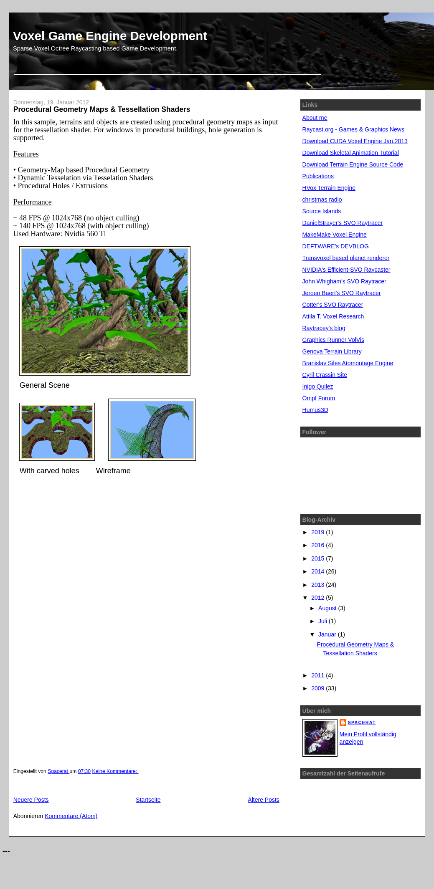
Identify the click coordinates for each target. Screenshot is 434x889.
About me (314, 117)
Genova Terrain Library (332, 351)
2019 (318, 532)
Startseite (148, 799)
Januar (328, 634)
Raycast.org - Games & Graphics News (353, 129)
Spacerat (362, 722)
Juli (323, 621)
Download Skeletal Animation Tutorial (350, 152)
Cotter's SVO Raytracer (332, 304)
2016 (318, 545)
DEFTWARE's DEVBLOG (335, 246)
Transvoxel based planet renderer (346, 258)
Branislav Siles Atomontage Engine (347, 363)
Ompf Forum (318, 398)
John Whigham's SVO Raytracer (344, 281)
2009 (318, 688)
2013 (318, 584)
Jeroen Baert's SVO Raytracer (341, 293)
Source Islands (321, 211)
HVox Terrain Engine (328, 187)
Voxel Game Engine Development (110, 36)
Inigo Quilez (317, 386)
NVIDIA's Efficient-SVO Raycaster (346, 269)
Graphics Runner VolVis (333, 339)
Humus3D (315, 410)
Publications (318, 176)
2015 (318, 558)
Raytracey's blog (323, 328)
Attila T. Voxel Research (333, 316)
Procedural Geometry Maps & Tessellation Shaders (101, 109)
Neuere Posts (31, 799)
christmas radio (322, 199)
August (328, 608)
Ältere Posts (263, 799)
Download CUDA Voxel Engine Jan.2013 (355, 141)
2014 (318, 571)
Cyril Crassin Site (324, 374)
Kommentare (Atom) (71, 816)
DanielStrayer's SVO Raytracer (342, 223)
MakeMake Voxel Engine (334, 234)
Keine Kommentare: (115, 771)
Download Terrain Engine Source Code (353, 164)
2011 (318, 675)
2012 (318, 597)
